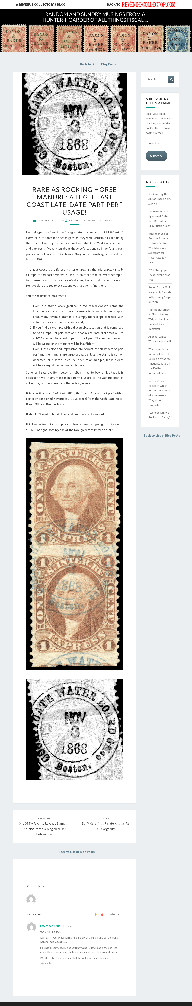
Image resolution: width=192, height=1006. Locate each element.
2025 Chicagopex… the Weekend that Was (159, 274)
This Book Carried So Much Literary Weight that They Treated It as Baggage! (159, 319)
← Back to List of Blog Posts (96, 64)
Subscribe (156, 156)
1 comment (108, 220)
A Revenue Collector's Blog (41, 4)
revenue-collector (81, 220)
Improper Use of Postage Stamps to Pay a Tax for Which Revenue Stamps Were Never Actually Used (158, 248)
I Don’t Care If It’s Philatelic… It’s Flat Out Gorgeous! (105, 824)
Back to (114, 4)
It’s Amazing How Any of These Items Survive (160, 198)
